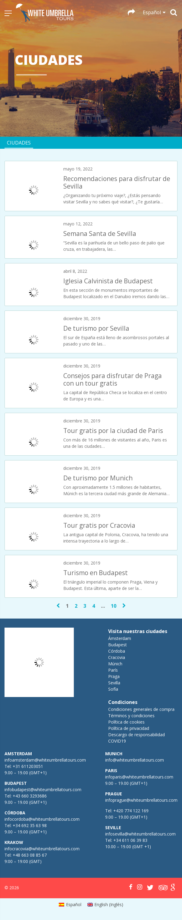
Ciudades (19, 142)
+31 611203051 (28, 766)
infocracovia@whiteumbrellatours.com (42, 849)
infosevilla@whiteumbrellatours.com (140, 834)
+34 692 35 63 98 (30, 825)
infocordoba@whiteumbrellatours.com (42, 819)
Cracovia (116, 657)
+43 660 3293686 (30, 796)
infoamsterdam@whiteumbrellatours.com (45, 760)
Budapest (117, 645)
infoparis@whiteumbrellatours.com (139, 777)
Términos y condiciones (131, 715)
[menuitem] (70, 905)
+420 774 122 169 (130, 810)
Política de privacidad (128, 728)
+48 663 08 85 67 (30, 855)
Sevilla (114, 683)
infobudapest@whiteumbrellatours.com (43, 789)
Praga (114, 676)
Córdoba (116, 651)
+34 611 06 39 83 (130, 840)
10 (113, 606)
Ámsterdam (119, 638)
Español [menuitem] (73, 904)
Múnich (115, 664)
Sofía (113, 689)
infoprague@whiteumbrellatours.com (141, 800)
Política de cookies (126, 722)
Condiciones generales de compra (141, 709)
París (113, 670)
